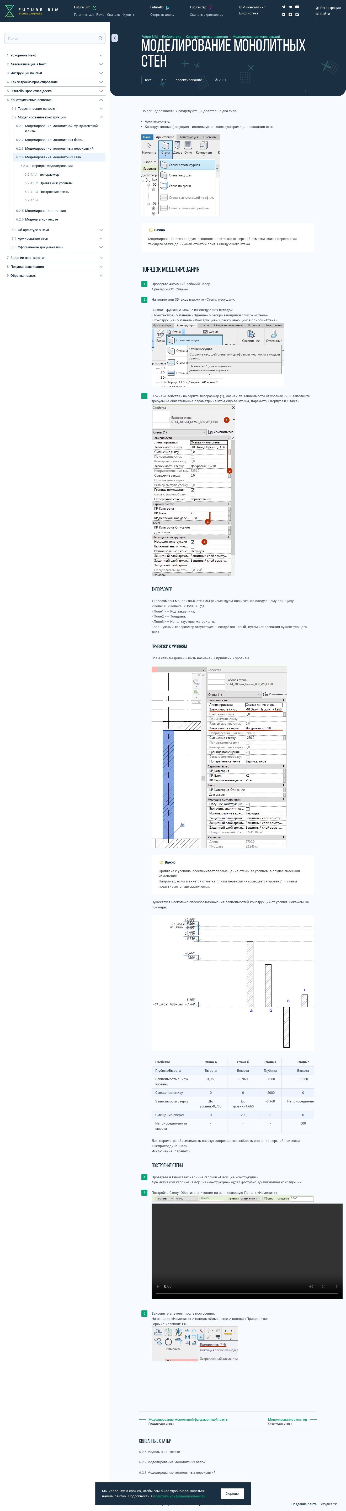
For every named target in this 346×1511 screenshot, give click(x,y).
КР (163, 80)
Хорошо (232, 1494)
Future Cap (198, 7)
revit (148, 80)
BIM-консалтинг (252, 7)
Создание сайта (304, 1504)
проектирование (188, 80)
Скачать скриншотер (206, 15)
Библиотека (248, 13)
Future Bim (82, 7)
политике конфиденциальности (179, 1496)
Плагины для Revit (89, 15)
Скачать (113, 15)
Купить (129, 15)
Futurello (156, 7)
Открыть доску (162, 15)
